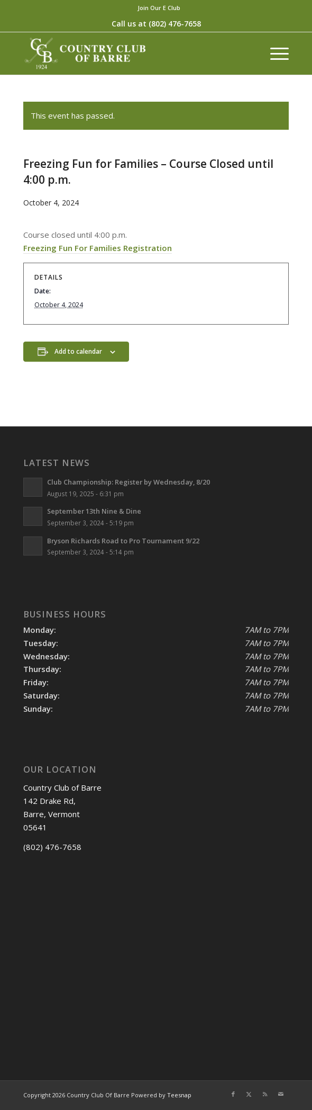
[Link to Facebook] (233, 1094)
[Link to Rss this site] (265, 1094)
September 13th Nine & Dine (94, 511)
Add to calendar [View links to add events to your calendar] (78, 351)
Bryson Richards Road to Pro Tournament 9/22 (123, 540)
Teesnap (179, 1095)
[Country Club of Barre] (129, 53)
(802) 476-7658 (175, 24)
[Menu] (274, 53)
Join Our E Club (158, 8)
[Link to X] (249, 1094)
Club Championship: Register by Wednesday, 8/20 (128, 482)
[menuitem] (159, 8)
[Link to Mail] (281, 1094)
